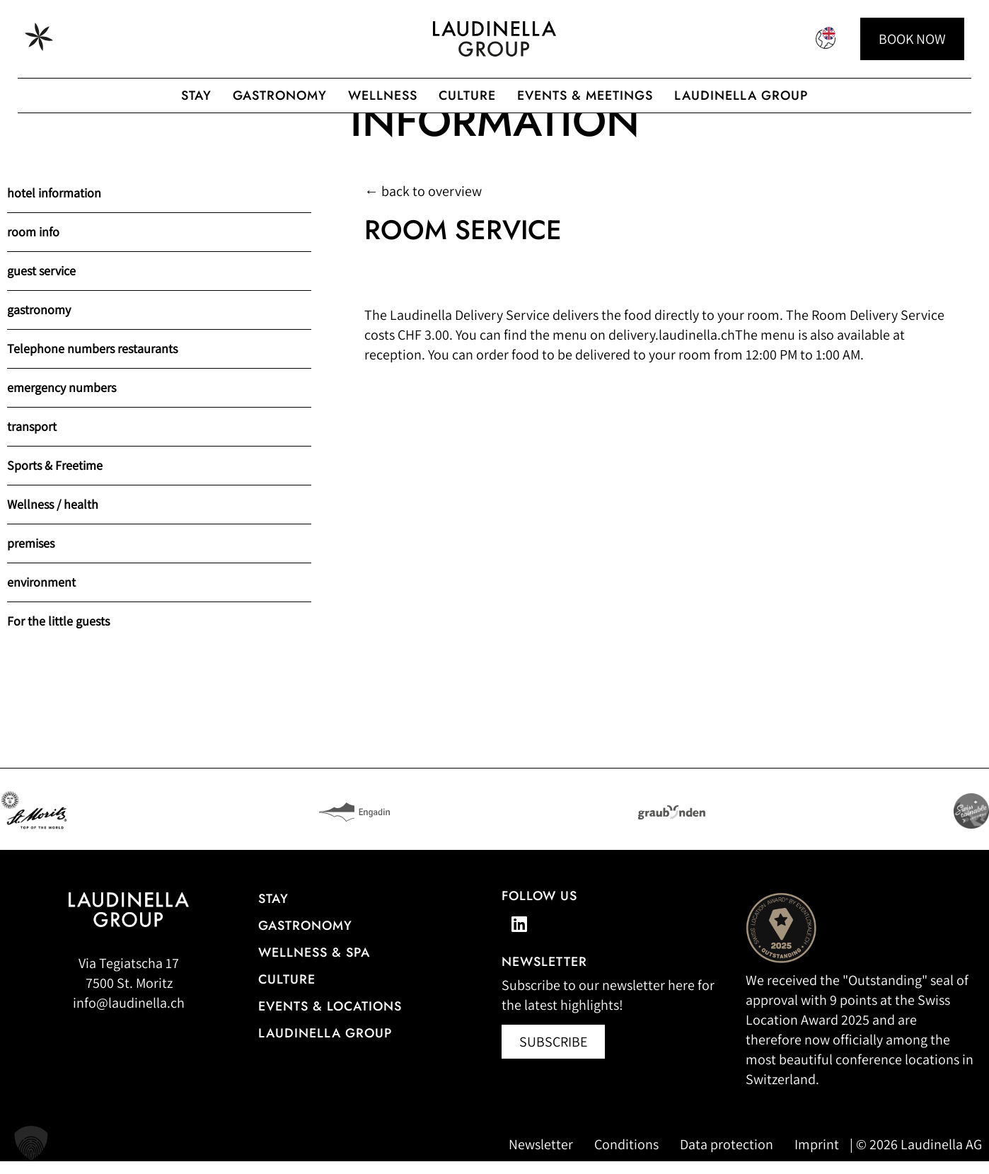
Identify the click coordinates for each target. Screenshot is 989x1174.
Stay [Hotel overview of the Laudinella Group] (196, 95)
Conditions (626, 1157)
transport (32, 439)
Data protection (726, 1157)
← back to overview (423, 204)
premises (30, 556)
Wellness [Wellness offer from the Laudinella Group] (382, 95)
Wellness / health (52, 517)
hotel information (54, 205)
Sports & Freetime (55, 478)
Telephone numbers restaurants (92, 361)
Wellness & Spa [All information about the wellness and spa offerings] (314, 965)
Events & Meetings (585, 95)
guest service (41, 283)
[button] (31, 1143)
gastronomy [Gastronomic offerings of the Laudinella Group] (280, 95)
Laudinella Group (741, 95)
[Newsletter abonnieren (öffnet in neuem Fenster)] (553, 1054)
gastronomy (39, 322)
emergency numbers (61, 400)
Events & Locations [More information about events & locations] (330, 1019)
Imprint (816, 1157)
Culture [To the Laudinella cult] (467, 95)
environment (41, 595)
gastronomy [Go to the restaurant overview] (305, 938)
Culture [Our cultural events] (287, 992)
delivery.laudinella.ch (671, 347)
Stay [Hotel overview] (273, 911)
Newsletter (541, 1157)
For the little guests (58, 634)
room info (33, 244)
